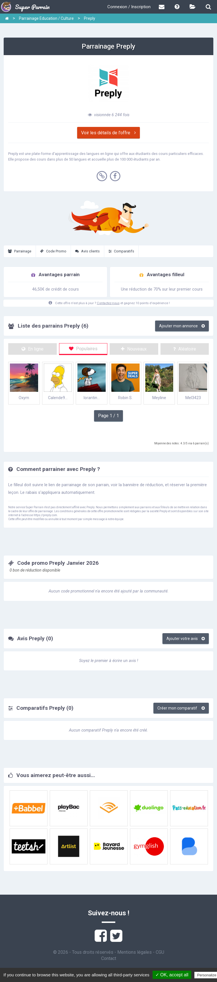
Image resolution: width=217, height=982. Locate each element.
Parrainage (19, 251)
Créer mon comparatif (181, 708)
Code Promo (53, 251)
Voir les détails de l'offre (108, 132)
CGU (160, 952)
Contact (108, 958)
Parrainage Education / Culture (46, 18)
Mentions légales (134, 952)
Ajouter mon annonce (182, 326)
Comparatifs (121, 251)
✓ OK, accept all (171, 974)
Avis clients (87, 251)
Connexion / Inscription (129, 6)
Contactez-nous (108, 303)
